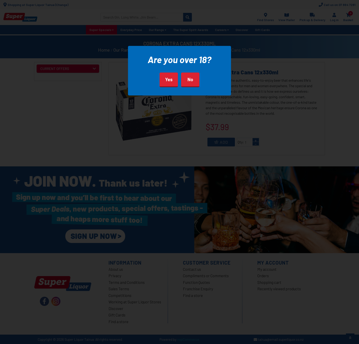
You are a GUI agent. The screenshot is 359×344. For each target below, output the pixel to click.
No (190, 79)
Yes (169, 79)
